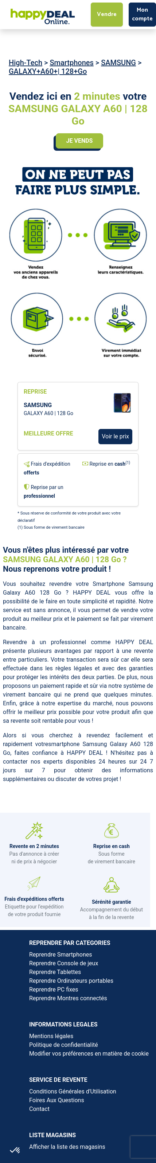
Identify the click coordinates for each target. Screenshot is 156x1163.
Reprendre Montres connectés (68, 998)
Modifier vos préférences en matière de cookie (89, 1053)
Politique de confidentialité (63, 1044)
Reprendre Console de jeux (63, 963)
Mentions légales (51, 1036)
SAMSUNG (118, 62)
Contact (39, 1108)
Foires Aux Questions (56, 1100)
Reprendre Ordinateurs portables (71, 980)
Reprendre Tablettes (55, 972)
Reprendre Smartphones (60, 954)
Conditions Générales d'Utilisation (72, 1091)
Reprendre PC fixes (53, 989)
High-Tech (25, 62)
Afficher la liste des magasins (67, 1146)
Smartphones (71, 62)
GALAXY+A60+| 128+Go (48, 71)
